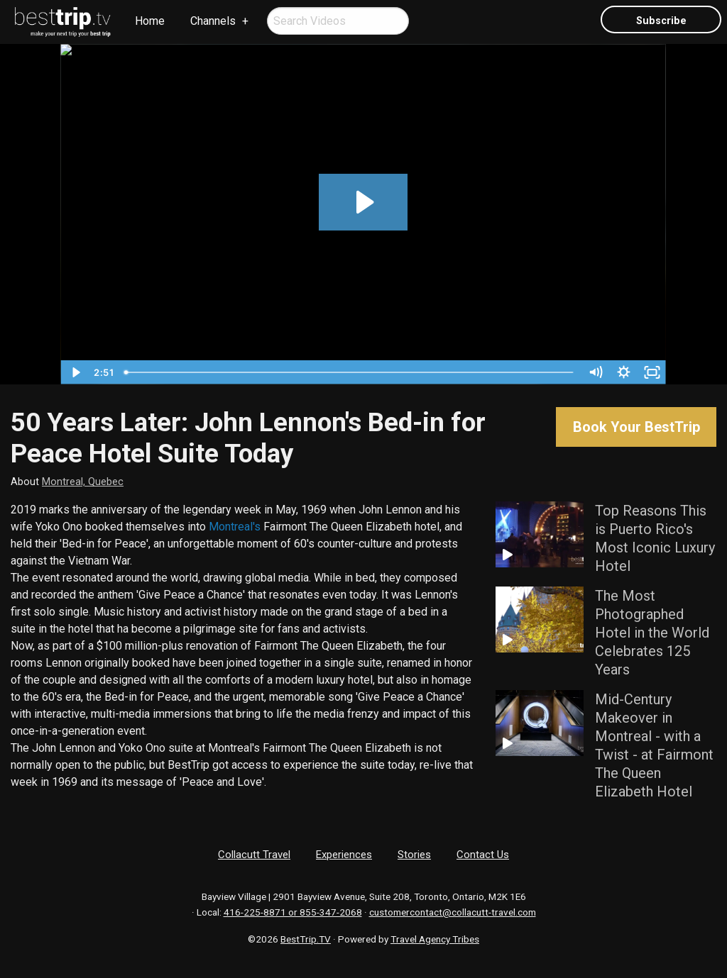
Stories (414, 854)
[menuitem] (63, 22)
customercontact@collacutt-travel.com (452, 912)
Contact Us (483, 854)
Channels (213, 21)
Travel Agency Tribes (434, 939)
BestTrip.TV (305, 939)
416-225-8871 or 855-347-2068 (293, 912)
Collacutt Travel (254, 854)
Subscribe (661, 21)
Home (150, 21)
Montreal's (235, 526)
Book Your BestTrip (636, 426)
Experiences (344, 854)
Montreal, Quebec (83, 482)
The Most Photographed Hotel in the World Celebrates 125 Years (652, 632)
